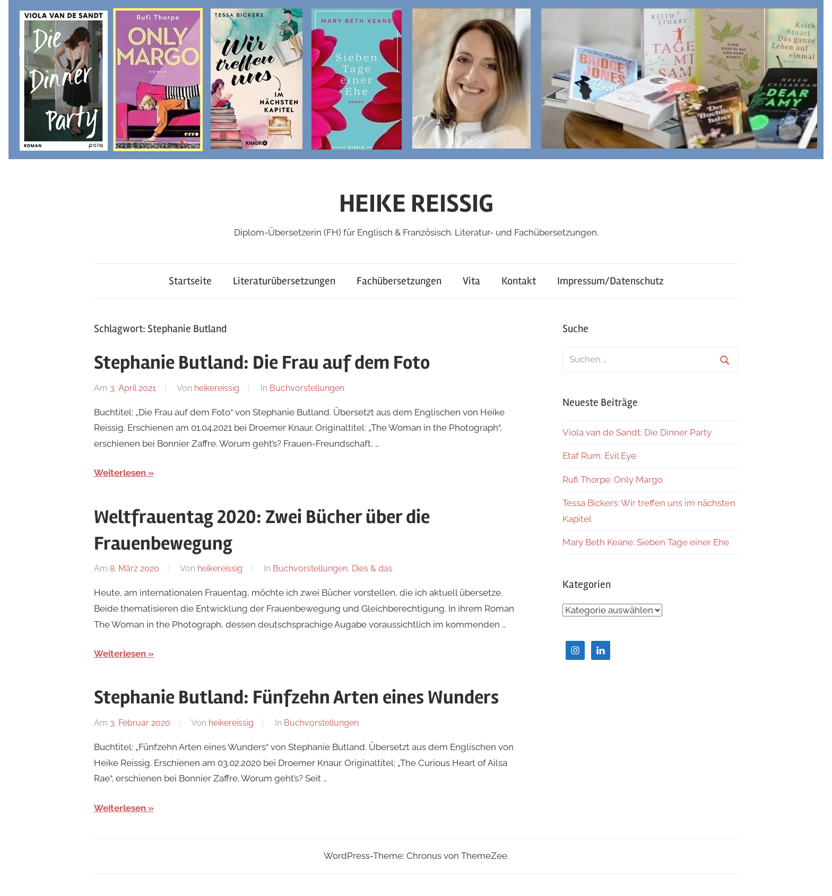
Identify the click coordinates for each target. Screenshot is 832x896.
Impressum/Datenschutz (610, 281)
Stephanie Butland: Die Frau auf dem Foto (262, 363)
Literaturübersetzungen (284, 281)
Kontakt (518, 281)
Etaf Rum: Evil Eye (599, 455)
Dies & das (372, 568)
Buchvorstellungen (307, 388)
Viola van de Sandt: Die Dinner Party (637, 432)
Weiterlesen (120, 472)
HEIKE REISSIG (416, 203)
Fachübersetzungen (399, 281)
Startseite (190, 281)
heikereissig (216, 388)
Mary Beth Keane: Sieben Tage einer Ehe (645, 542)
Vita (471, 281)
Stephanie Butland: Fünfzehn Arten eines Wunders (296, 697)
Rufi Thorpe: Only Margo (612, 479)
